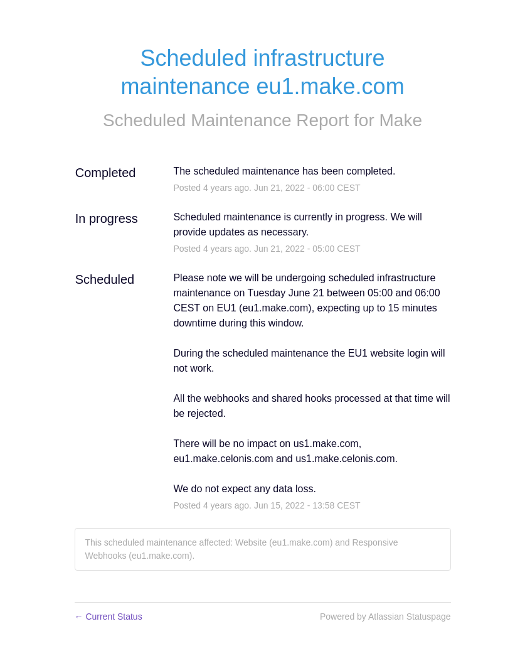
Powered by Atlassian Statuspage (385, 616)
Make (400, 120)
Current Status (108, 616)
